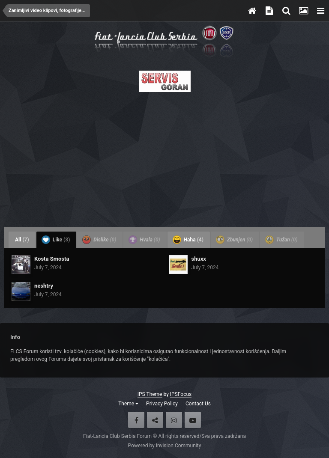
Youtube (193, 420)
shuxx (198, 259)
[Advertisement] (164, 157)
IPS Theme (150, 394)
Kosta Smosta (51, 259)
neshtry (43, 286)
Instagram (174, 420)
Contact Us (198, 404)
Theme (128, 404)
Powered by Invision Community (164, 446)
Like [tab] (56, 239)
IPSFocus (180, 394)
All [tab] (22, 240)
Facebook (136, 420)
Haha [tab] (188, 239)
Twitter (155, 420)
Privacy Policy (162, 404)
